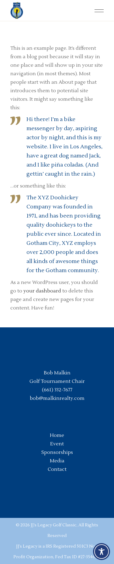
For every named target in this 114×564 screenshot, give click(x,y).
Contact (57, 469)
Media (57, 461)
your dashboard (42, 291)
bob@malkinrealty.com (57, 398)
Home (57, 435)
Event (57, 444)
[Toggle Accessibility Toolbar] (101, 551)
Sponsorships (57, 452)
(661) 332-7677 (57, 390)
